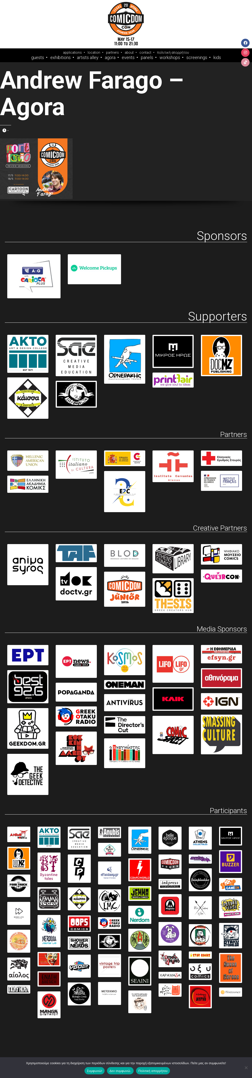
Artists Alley (88, 57)
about (129, 52)
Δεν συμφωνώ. (120, 1071)
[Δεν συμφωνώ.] (246, 1067)
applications (72, 52)
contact (145, 52)
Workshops (170, 57)
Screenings (196, 57)
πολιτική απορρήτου (173, 52)
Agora (110, 57)
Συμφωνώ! (94, 1071)
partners (112, 52)
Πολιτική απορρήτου (153, 1071)
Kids (217, 57)
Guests (37, 57)
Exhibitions (60, 57)
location (94, 52)
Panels (147, 57)
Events (128, 57)
